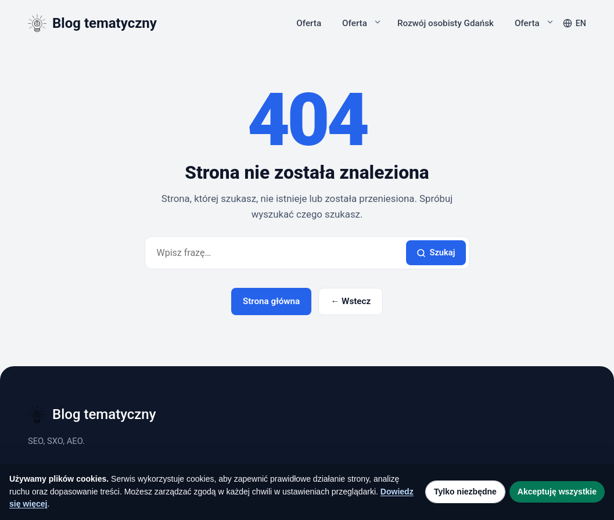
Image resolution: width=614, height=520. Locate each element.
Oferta (308, 23)
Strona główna (271, 301)
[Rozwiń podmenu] (377, 22)
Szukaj (435, 252)
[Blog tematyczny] (92, 23)
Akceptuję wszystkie (557, 491)
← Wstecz (351, 301)
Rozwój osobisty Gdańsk (445, 23)
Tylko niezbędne (465, 491)
